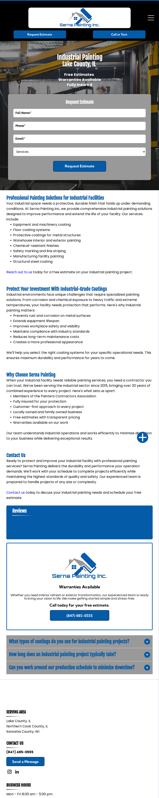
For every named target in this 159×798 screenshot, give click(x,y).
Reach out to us (19, 272)
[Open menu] (151, 18)
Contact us (15, 492)
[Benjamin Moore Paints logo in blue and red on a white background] (116, 691)
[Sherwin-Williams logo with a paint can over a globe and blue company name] (42, 691)
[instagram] (9, 772)
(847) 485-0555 (19, 752)
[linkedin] (17, 772)
